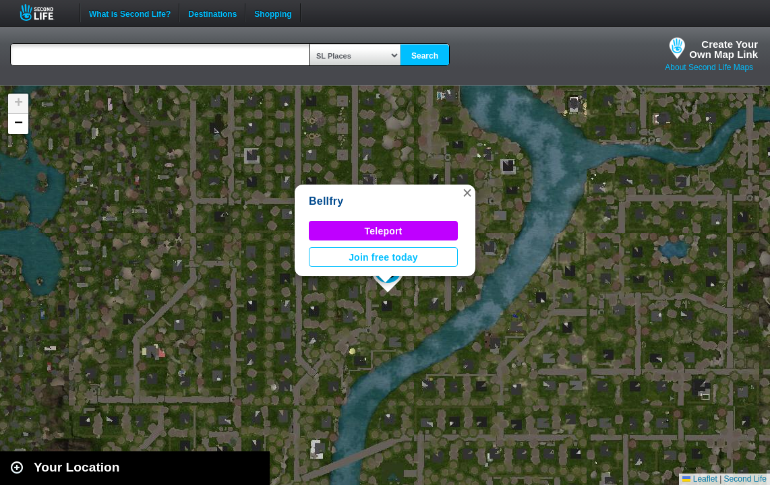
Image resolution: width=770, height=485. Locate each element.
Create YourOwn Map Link (723, 49)
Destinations (212, 12)
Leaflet (699, 479)
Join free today (383, 257)
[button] (467, 193)
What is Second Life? (130, 12)
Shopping (272, 12)
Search (424, 56)
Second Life (44, 12)
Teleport (384, 231)
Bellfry (326, 201)
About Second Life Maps (709, 67)
